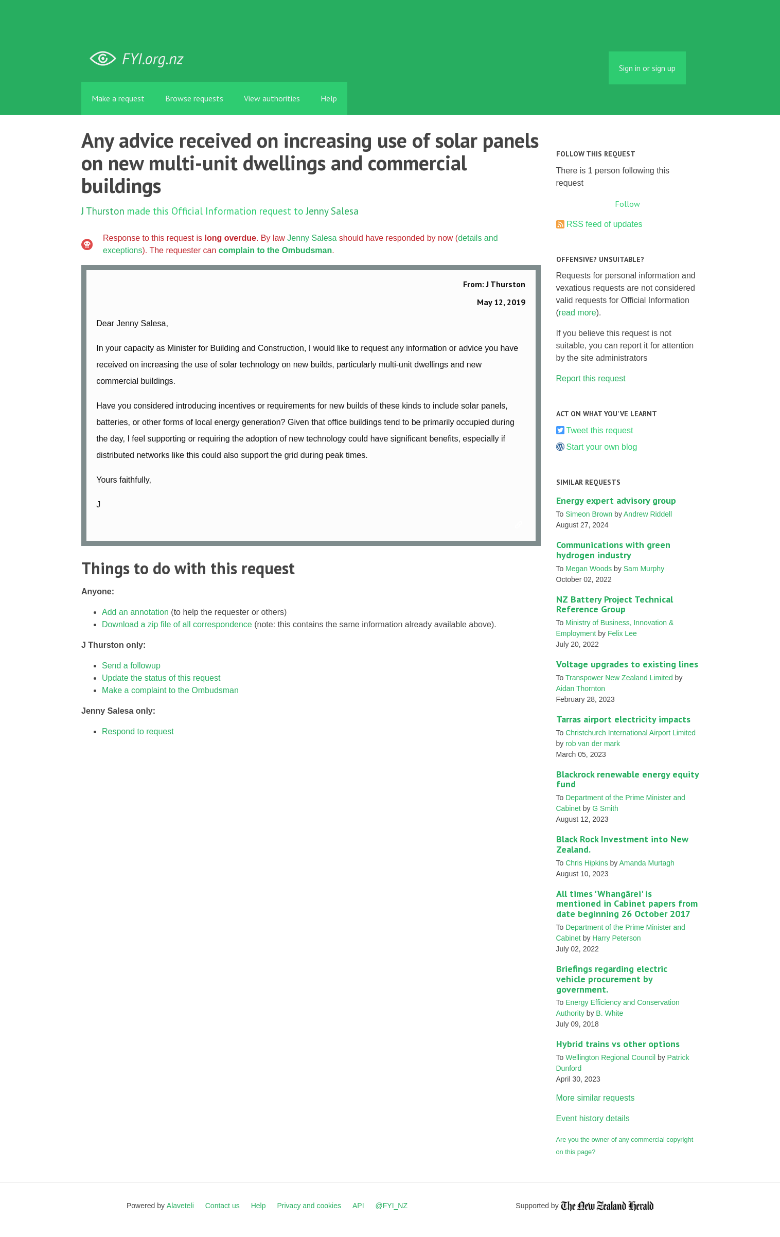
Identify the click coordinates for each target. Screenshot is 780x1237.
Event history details (593, 1118)
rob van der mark (592, 743)
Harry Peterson (616, 938)
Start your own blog (601, 447)
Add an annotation (135, 612)
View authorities (272, 98)
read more (577, 312)
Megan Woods (588, 568)
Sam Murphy (644, 568)
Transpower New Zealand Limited (619, 678)
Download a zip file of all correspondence (177, 624)
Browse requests (194, 98)
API (358, 1205)
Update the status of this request (161, 678)
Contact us (222, 1205)
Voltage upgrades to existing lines (627, 664)
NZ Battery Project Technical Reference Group (614, 604)
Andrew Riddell (648, 514)
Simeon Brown (588, 514)
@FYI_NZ (391, 1205)
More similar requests (595, 1097)
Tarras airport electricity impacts (623, 719)
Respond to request (138, 731)
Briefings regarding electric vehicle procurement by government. (611, 979)
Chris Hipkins (586, 863)
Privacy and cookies (309, 1205)
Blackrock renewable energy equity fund (627, 779)
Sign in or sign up (647, 68)
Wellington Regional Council (610, 1057)
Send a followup (131, 665)
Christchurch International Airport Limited (630, 733)
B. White (609, 1013)
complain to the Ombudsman (275, 250)
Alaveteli (180, 1205)
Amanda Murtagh (646, 863)
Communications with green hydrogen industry (613, 550)
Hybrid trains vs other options (618, 1044)
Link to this (520, 525)
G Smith (605, 808)
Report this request (591, 378)
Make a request (118, 98)
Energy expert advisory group (616, 500)
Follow (627, 204)
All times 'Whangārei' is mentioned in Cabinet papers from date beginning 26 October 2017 (627, 904)
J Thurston (103, 210)
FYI (140, 59)
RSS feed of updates (604, 224)
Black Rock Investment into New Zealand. (622, 844)
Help (329, 98)
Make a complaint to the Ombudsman (170, 690)
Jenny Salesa (332, 210)
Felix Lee (622, 633)
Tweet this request (599, 430)
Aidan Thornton (580, 688)
